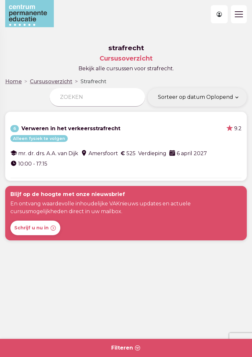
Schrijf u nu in (35, 228)
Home (13, 81)
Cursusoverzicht (51, 81)
